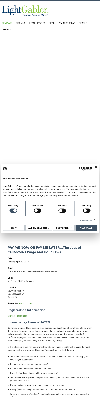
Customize (64, 228)
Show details (86, 220)
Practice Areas (66, 23)
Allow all (86, 228)
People (83, 23)
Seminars (7, 23)
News (52, 23)
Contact (6, 29)
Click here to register (17, 316)
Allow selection (38, 228)
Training (20, 23)
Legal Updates (37, 23)
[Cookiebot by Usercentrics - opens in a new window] (80, 169)
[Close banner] (96, 168)
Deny (14, 228)
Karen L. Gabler (26, 303)
